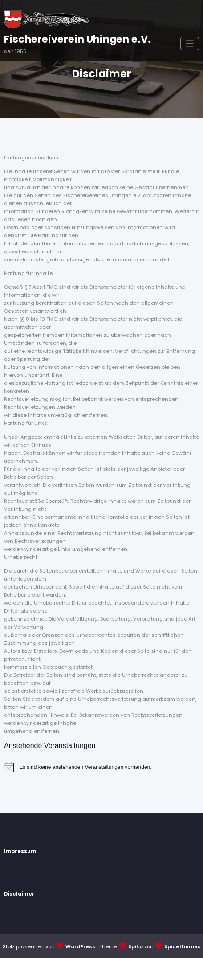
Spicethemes (182, 946)
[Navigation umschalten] (189, 44)
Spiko (135, 946)
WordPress (80, 946)
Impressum (20, 851)
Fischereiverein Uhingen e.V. (77, 39)
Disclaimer (19, 893)
